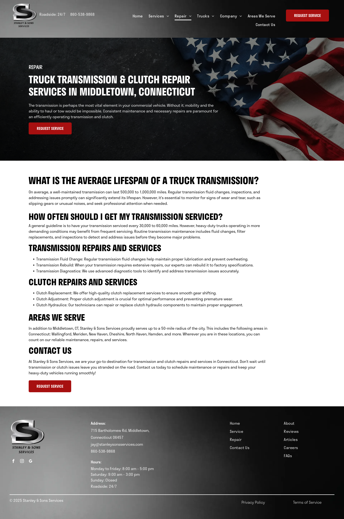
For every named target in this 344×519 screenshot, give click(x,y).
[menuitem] (138, 16)
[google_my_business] (30, 461)
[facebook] (13, 461)
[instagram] (22, 461)
